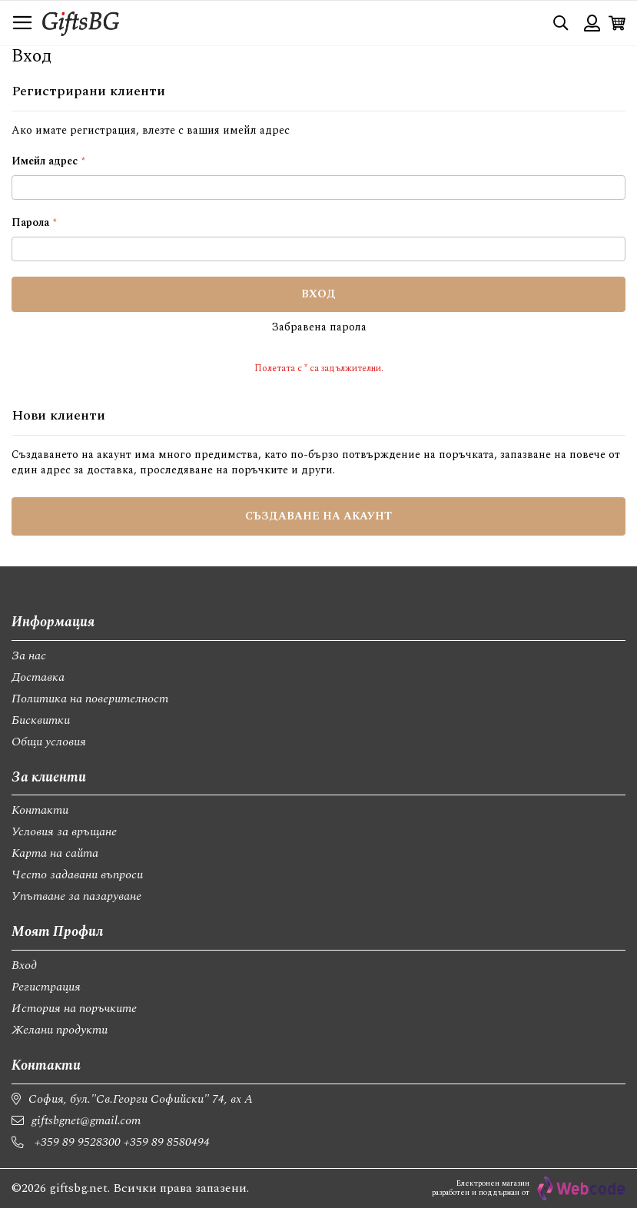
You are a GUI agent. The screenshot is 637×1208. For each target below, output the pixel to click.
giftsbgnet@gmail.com (86, 1120)
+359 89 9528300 (78, 1142)
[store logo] (80, 22)
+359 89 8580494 (167, 1142)
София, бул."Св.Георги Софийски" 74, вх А (140, 1099)
